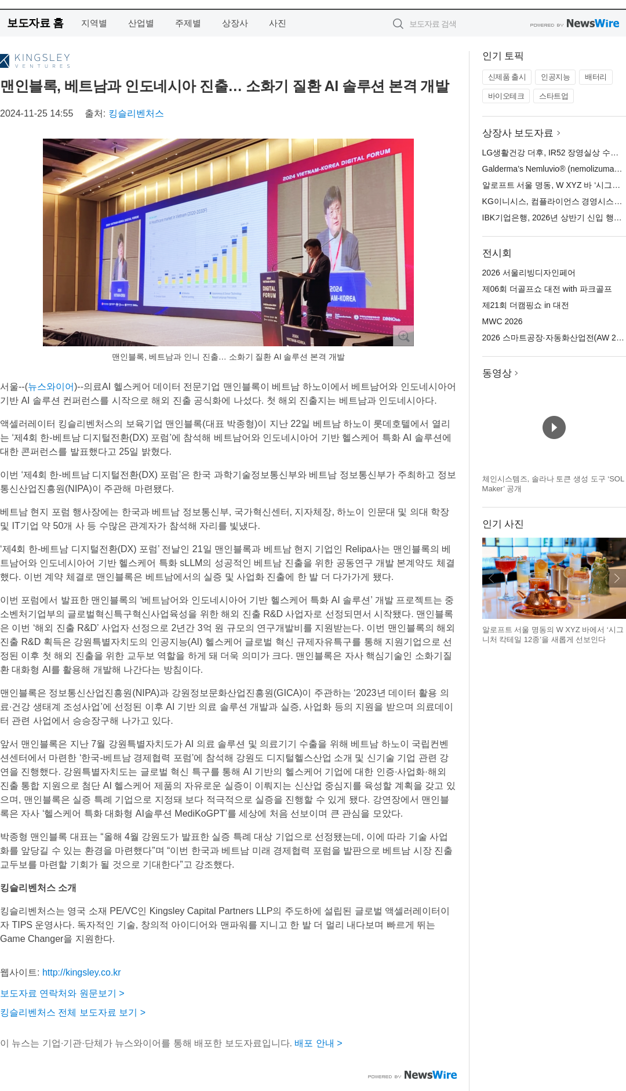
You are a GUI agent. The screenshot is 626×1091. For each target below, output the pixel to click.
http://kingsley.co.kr (81, 972)
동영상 (497, 373)
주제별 (188, 23)
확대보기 (403, 335)
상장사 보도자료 (518, 133)
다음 (616, 578)
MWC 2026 (502, 321)
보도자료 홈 (35, 23)
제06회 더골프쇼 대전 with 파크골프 (547, 288)
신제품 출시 (507, 77)
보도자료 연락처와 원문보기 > (62, 993)
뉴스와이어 (51, 387)
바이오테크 (506, 96)
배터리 (596, 77)
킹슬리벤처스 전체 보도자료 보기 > (72, 1012)
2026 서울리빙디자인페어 (529, 272)
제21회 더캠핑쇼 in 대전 (525, 305)
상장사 (235, 23)
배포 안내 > (318, 1043)
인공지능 (555, 77)
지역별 (94, 23)
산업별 (141, 23)
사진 (277, 23)
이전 (491, 578)
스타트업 (553, 96)
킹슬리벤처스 (136, 113)
